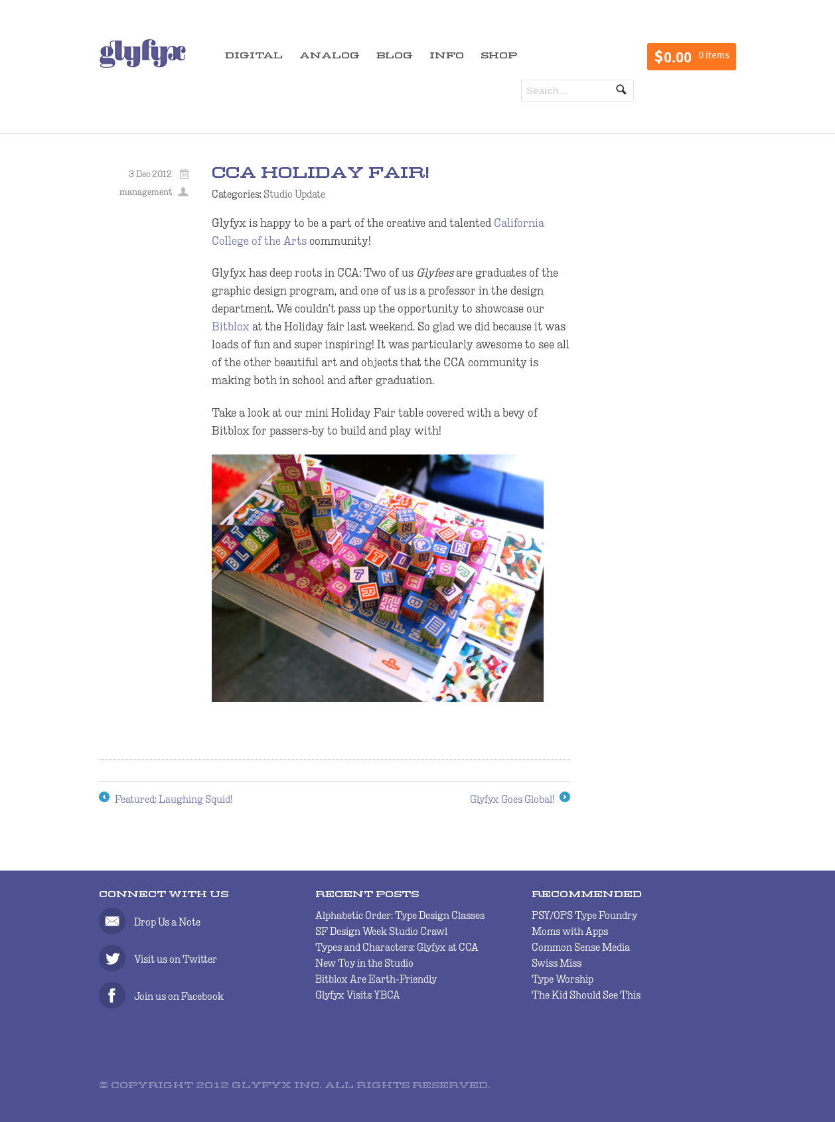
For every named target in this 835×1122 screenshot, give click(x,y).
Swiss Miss (556, 963)
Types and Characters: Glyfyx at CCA (397, 947)
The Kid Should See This (586, 995)
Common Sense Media (581, 947)
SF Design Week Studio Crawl (381, 931)
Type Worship (562, 979)
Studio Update (294, 194)
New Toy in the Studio (364, 963)
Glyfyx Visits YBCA (357, 995)
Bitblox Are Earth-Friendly (376, 979)
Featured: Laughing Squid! (165, 799)
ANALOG (329, 56)
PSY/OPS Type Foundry (584, 915)
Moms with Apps (570, 931)
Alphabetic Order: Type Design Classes (400, 915)
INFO (446, 56)
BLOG (394, 56)
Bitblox (231, 326)
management (145, 191)
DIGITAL (254, 56)
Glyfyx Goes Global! (520, 799)
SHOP (499, 56)
